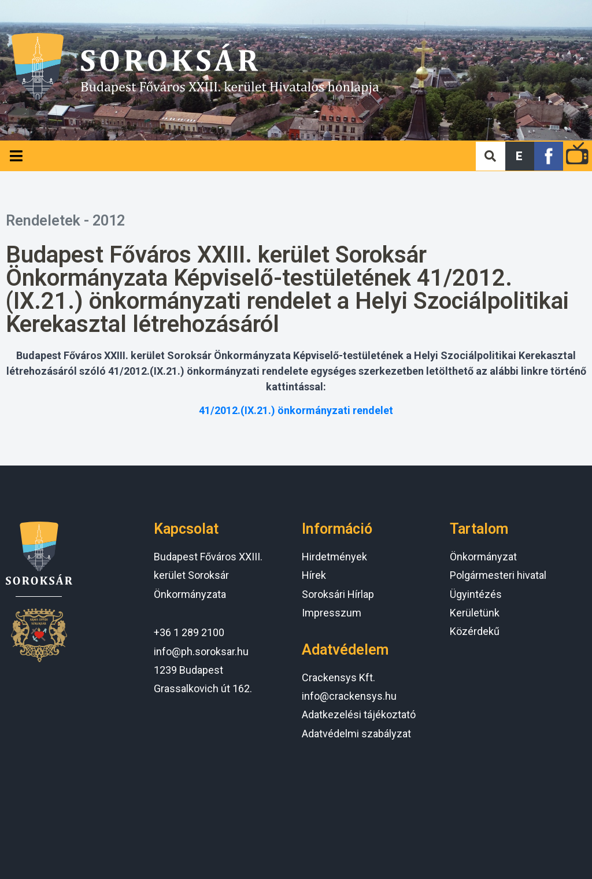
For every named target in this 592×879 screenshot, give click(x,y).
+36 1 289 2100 (189, 632)
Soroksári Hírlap (338, 594)
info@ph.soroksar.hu (201, 651)
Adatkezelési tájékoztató (359, 714)
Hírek (314, 575)
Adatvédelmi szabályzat (356, 733)
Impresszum (331, 613)
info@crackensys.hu (349, 696)
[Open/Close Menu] (16, 156)
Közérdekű (475, 631)
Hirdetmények (334, 557)
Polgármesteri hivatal (498, 575)
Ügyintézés (476, 594)
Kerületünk (475, 613)
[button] (519, 156)
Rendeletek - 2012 (65, 220)
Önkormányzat (483, 557)
